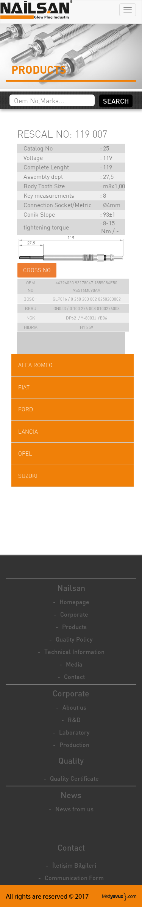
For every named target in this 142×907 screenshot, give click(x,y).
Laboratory (74, 732)
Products (74, 626)
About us (74, 707)
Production (74, 744)
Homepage (74, 601)
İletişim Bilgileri (74, 865)
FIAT (24, 387)
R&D (74, 719)
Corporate (74, 614)
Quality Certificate (74, 778)
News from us (74, 808)
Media (74, 664)
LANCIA (28, 431)
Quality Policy (74, 639)
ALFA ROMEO (35, 365)
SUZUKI (27, 475)
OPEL (25, 453)
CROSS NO (37, 270)
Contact (74, 676)
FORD (25, 409)
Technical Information (74, 651)
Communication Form (74, 877)
